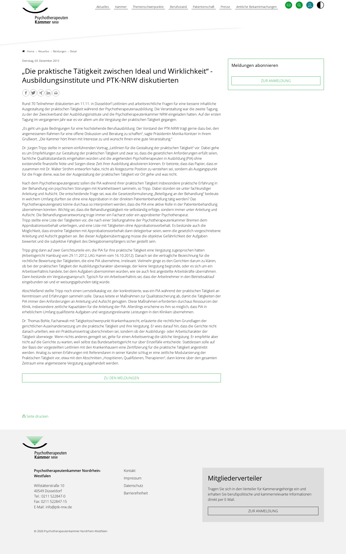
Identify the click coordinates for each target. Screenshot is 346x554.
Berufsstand (168, 17)
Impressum (132, 478)
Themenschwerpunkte (135, 17)
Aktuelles (85, 17)
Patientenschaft (196, 17)
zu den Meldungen (121, 378)
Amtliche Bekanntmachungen (254, 17)
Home (28, 51)
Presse (219, 17)
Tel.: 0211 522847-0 (49, 496)
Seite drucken (35, 416)
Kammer (105, 17)
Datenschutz (133, 485)
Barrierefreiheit (136, 493)
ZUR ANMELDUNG (276, 80)
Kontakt (129, 470)
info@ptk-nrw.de (59, 507)
